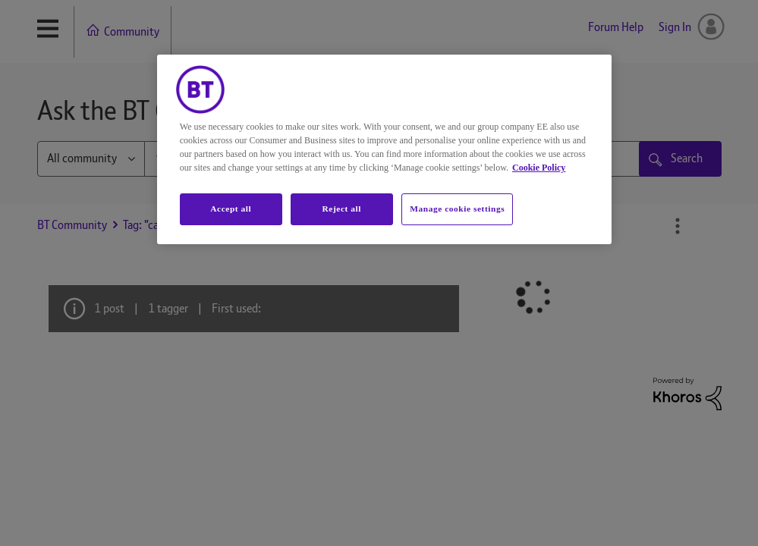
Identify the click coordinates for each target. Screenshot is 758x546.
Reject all (341, 208)
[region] (384, 149)
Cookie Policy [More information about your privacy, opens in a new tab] (538, 167)
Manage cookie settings (457, 208)
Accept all (230, 208)
